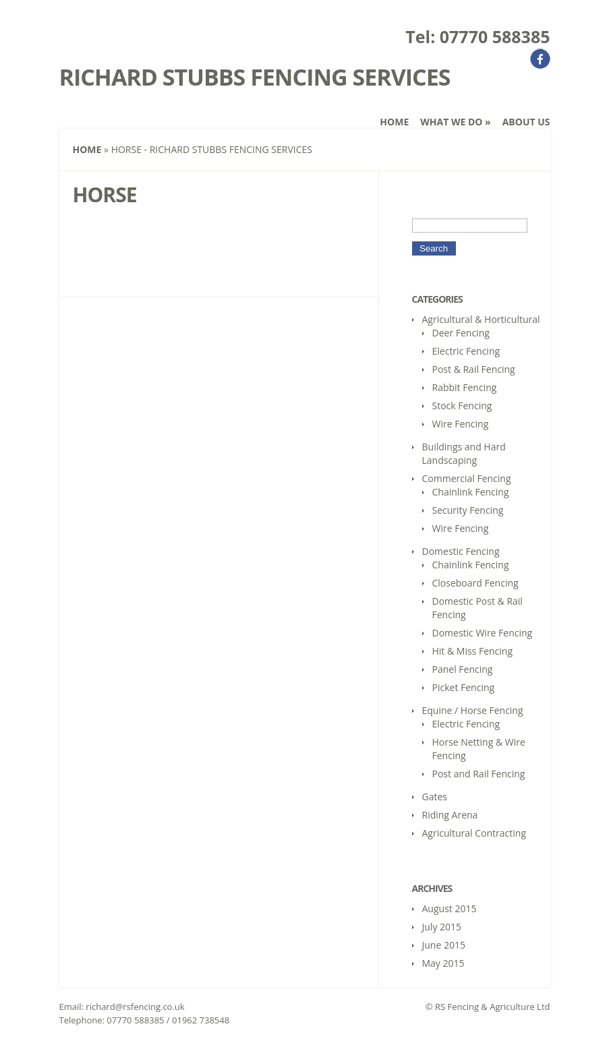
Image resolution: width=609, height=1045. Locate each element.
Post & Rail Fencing (473, 369)
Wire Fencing (460, 423)
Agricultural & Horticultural (481, 319)
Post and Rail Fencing (478, 773)
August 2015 (449, 908)
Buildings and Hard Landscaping (464, 453)
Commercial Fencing (466, 478)
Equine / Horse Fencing (472, 710)
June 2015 (443, 944)
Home (394, 121)
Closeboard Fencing (475, 582)
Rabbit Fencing (464, 387)
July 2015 (442, 926)
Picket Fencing (463, 687)
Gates (434, 796)
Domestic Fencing (461, 551)
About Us (526, 121)
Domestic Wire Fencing (482, 632)
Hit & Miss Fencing (472, 651)
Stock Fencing (462, 405)
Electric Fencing (466, 351)
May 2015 (443, 963)
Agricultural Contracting (474, 833)
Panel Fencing (462, 669)
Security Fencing (468, 510)
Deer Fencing (461, 332)
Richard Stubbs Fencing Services (255, 76)
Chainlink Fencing (470, 491)
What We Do (455, 121)
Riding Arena (450, 814)
